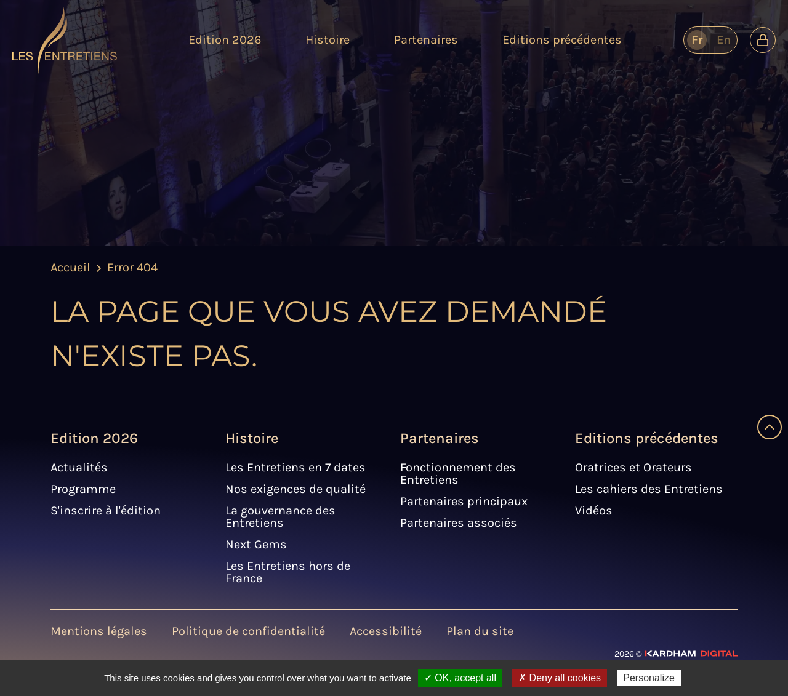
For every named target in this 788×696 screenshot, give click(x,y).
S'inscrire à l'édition (105, 510)
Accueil (70, 267)
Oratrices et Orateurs (633, 467)
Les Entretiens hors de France (287, 572)
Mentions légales (98, 631)
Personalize (649, 678)
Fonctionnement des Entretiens (458, 473)
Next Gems (256, 544)
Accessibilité (386, 631)
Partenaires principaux (464, 501)
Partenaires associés (458, 523)
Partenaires (439, 438)
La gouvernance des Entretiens (280, 516)
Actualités (79, 467)
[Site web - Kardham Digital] (676, 653)
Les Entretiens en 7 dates (295, 467)
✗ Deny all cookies (559, 678)
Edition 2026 (94, 438)
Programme (83, 489)
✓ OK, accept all (460, 678)
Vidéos (594, 510)
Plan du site (479, 631)
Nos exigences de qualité (295, 489)
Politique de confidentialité (248, 631)
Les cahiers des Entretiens (649, 489)
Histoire (251, 438)
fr (696, 40)
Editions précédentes (646, 438)
